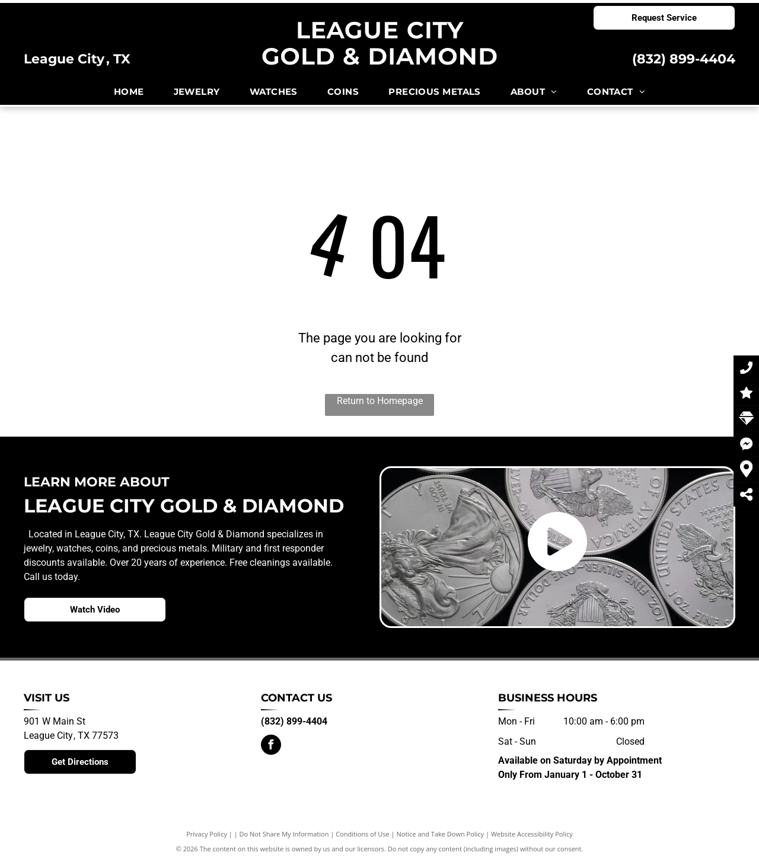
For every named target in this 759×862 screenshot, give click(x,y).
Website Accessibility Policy (532, 833)
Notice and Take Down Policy (440, 833)
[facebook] (271, 746)
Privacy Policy (206, 833)
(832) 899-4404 (683, 59)
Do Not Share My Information (284, 833)
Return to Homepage (380, 400)
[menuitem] (129, 92)
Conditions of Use (363, 833)
